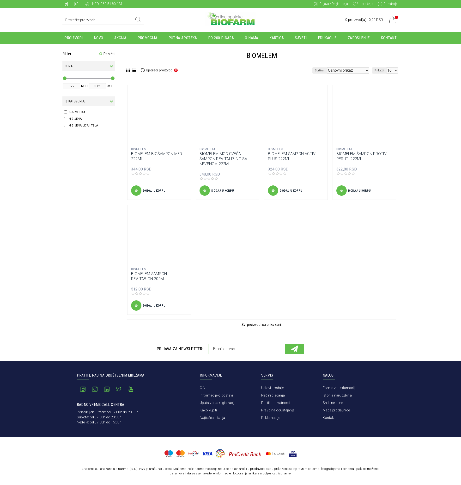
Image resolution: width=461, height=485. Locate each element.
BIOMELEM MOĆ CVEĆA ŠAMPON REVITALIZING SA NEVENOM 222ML (223, 158)
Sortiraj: (329, 70)
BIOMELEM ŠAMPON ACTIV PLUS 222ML (291, 156)
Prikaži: (381, 70)
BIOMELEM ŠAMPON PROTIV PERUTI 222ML (361, 156)
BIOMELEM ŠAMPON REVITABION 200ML (149, 276)
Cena (69, 66)
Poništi (109, 54)
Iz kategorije (75, 101)
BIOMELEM (139, 149)
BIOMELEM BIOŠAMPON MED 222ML (156, 156)
